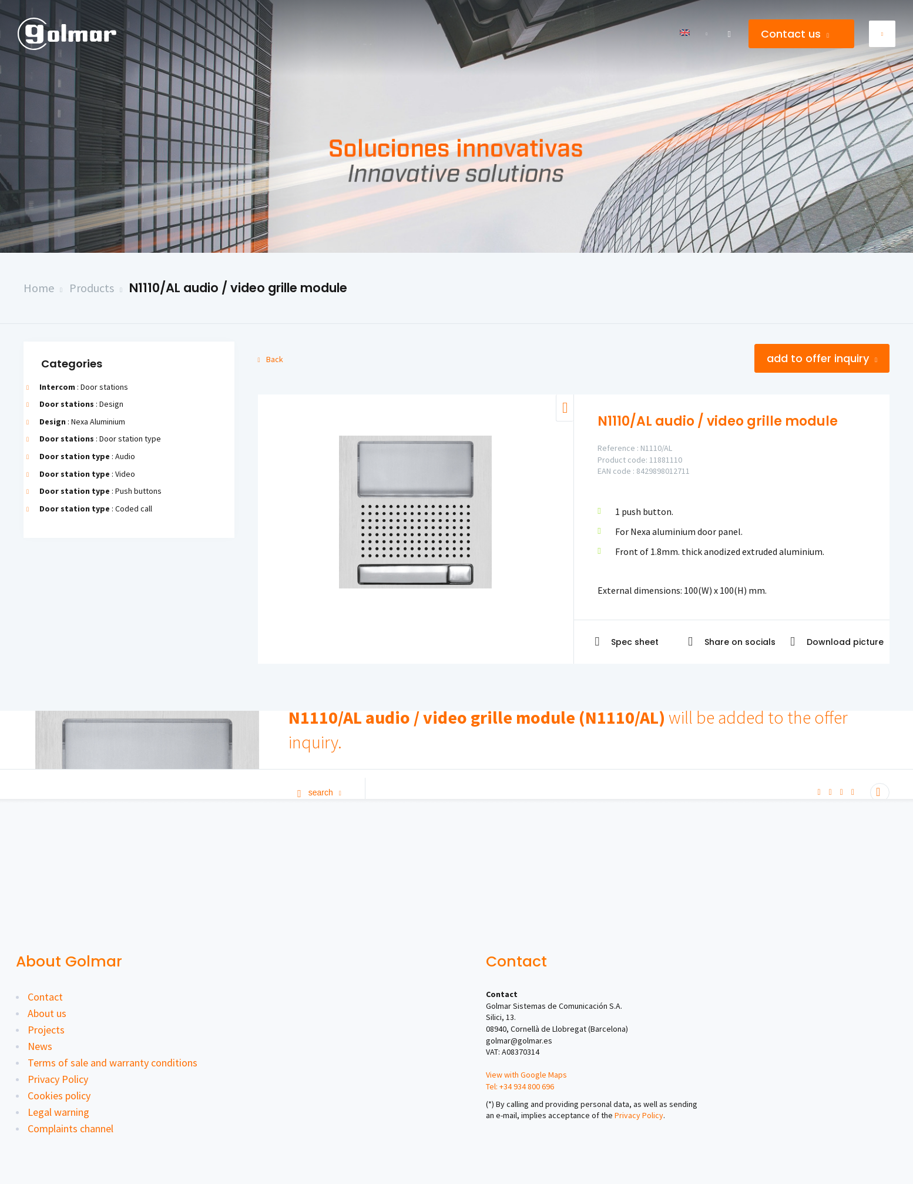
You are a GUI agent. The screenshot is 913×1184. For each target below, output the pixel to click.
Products (91, 287)
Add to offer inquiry (822, 358)
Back (270, 359)
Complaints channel (70, 1128)
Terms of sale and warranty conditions (112, 1062)
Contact (45, 997)
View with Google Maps (526, 1074)
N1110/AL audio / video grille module (238, 287)
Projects (46, 1029)
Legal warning (58, 1112)
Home (39, 287)
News (40, 1046)
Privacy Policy (58, 1079)
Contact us (795, 33)
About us (47, 1013)
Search (319, 792)
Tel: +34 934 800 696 (520, 1086)
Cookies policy (59, 1095)
